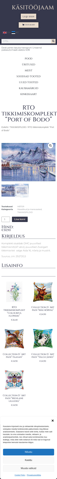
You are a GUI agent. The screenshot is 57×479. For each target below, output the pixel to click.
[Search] (53, 41)
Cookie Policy (20, 475)
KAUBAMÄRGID (28, 88)
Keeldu (28, 460)
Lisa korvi (19, 219)
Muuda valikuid (28, 468)
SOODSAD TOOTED (28, 76)
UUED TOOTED (28, 82)
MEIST (28, 70)
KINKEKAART (28, 94)
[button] (52, 420)
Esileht (4, 127)
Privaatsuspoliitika (34, 475)
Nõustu (28, 452)
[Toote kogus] (5, 219)
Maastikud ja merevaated (29, 209)
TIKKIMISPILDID (18, 127)
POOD (28, 58)
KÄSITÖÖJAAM (33, 7)
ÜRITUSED (28, 64)
